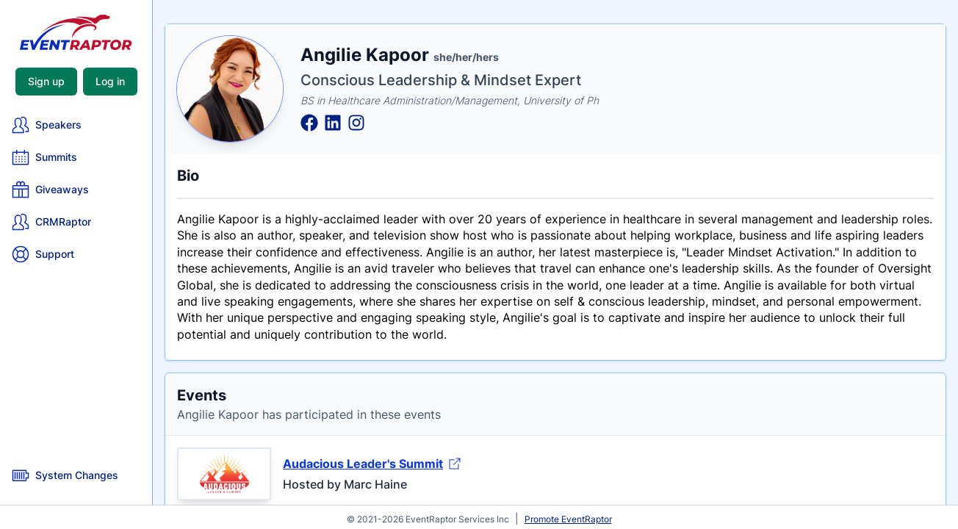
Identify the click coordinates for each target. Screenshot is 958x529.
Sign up (46, 81)
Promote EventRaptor (568, 519)
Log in (110, 81)
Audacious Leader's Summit (372, 463)
